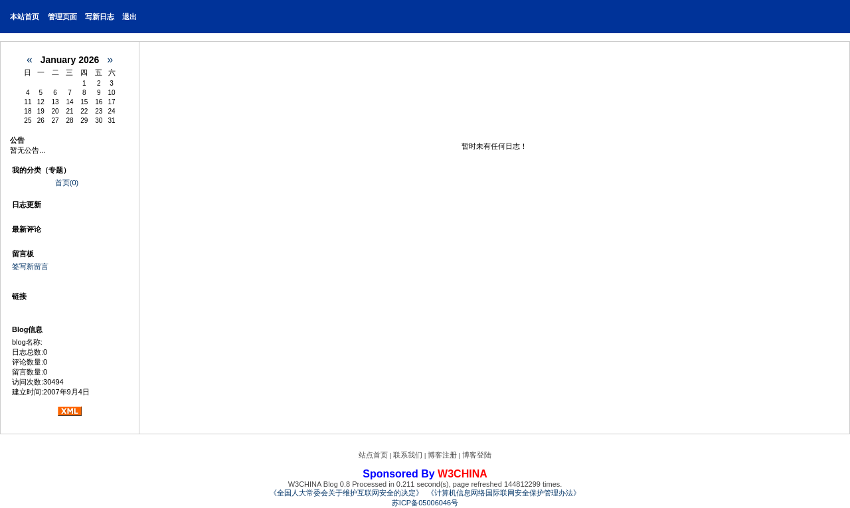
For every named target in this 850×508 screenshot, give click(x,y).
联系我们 (407, 455)
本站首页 (24, 17)
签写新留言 (30, 266)
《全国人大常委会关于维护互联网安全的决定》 (346, 493)
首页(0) (66, 183)
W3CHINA (462, 473)
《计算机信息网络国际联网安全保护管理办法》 (503, 493)
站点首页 (373, 455)
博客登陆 (476, 455)
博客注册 (442, 455)
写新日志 (99, 17)
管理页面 (62, 17)
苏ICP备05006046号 (425, 503)
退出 (129, 17)
